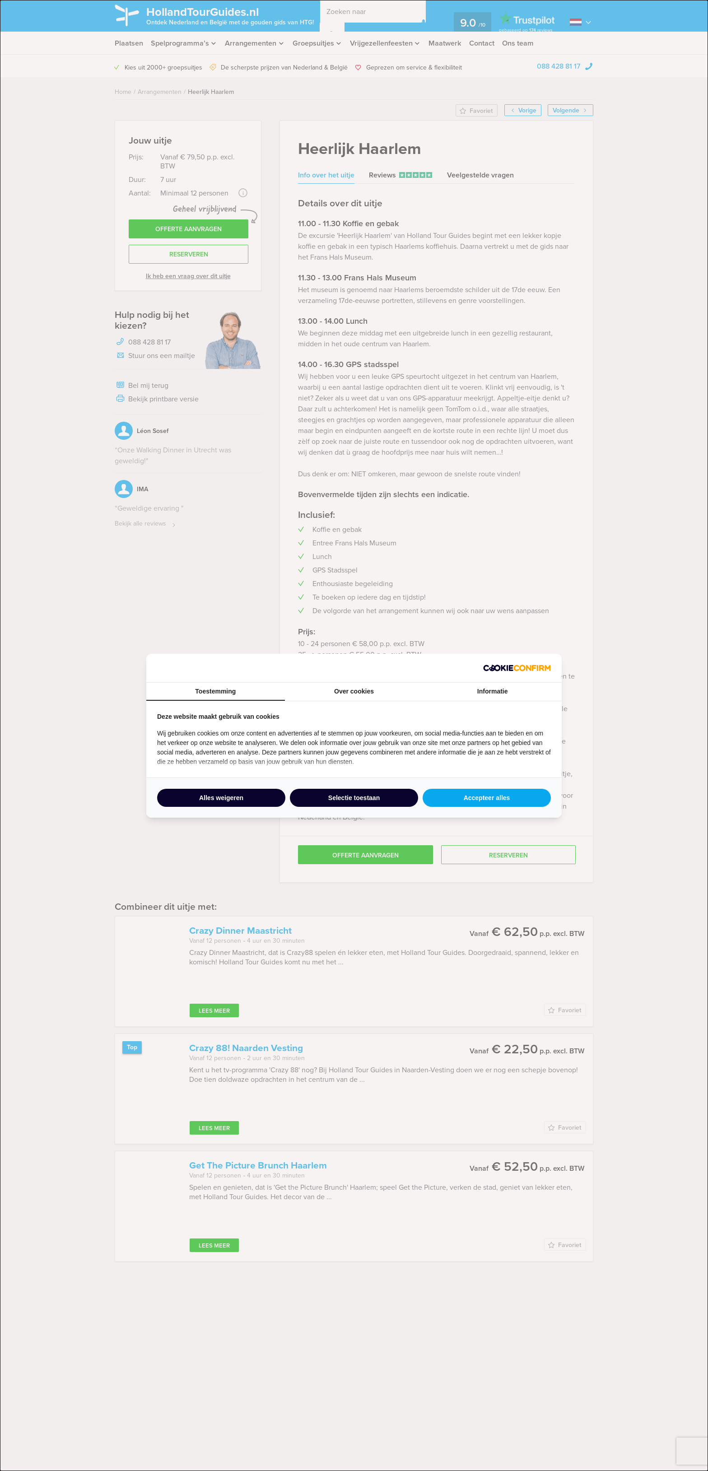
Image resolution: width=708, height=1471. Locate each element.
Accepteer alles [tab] (487, 797)
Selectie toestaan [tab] (354, 797)
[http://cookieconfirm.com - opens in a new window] (517, 668)
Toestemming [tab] (215, 691)
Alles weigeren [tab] (221, 797)
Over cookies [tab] (354, 691)
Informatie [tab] (492, 691)
